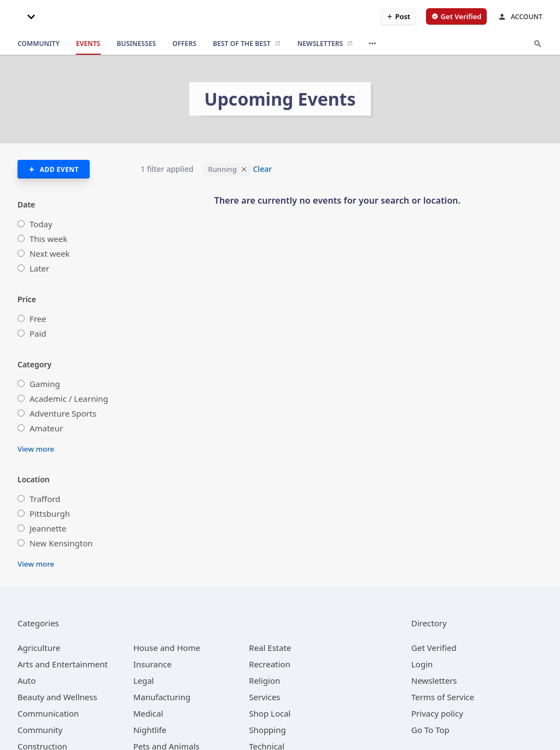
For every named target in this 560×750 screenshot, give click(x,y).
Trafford (45, 498)
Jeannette (48, 528)
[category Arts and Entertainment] (63, 664)
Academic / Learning (69, 398)
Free (38, 318)
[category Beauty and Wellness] (57, 696)
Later (39, 268)
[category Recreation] (269, 664)
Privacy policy (437, 713)
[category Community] (40, 729)
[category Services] (264, 696)
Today (41, 223)
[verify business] (456, 16)
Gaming (45, 383)
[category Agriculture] (39, 647)
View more (36, 449)
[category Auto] (27, 680)
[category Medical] (148, 713)
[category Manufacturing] (162, 696)
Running (222, 169)
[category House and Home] (167, 647)
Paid (38, 333)
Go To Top (430, 729)
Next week (50, 253)
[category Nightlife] (150, 729)
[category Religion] (264, 680)
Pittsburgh (50, 513)
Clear (262, 169)
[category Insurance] (152, 664)
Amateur (46, 428)
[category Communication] (48, 713)
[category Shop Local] (269, 713)
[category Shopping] (267, 729)
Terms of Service (442, 696)
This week (48, 238)
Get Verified (434, 647)
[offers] (184, 44)
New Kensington (61, 543)
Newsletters (434, 680)
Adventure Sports (63, 413)
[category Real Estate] (270, 647)
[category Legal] (143, 680)
